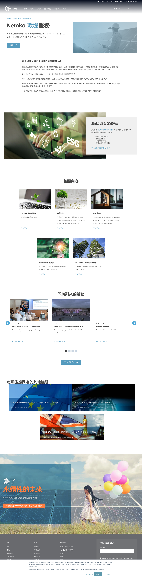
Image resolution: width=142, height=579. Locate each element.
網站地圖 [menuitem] (63, 539)
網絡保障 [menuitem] (37, 526)
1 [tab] (66, 350)
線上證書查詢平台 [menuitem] (40, 557)
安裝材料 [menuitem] (10, 533)
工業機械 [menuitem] (10, 536)
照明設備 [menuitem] (10, 546)
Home (9, 19)
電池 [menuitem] (8, 520)
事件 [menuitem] (64, 9)
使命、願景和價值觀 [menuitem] (66, 516)
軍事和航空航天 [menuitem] (12, 556)
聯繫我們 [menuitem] (63, 543)
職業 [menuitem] (61, 526)
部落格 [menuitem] (56, 9)
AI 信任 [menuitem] (36, 529)
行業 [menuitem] (32, 9)
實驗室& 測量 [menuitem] (11, 543)
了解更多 (24, 228)
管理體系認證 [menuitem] (38, 533)
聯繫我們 (13, 45)
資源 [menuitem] (39, 9)
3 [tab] (73, 350)
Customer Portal (105, 2)
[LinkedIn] (114, 9)
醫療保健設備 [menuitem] (11, 553)
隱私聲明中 (112, 530)
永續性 (15, 19)
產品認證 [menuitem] (37, 520)
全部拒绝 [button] (107, 574)
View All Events (71, 361)
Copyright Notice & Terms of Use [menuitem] (71, 533)
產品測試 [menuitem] (37, 523)
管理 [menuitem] (61, 523)
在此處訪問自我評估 (100, 148)
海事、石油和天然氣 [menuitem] (13, 549)
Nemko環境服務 (25, 19)
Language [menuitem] (119, 2)
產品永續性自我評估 (106, 130)
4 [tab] (76, 350)
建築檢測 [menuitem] (10, 523)
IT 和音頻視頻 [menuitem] (11, 539)
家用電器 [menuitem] (10, 529)
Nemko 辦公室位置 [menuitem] (66, 520)
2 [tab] (69, 350)
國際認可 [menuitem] (37, 516)
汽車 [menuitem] (8, 516)
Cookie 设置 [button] (89, 574)
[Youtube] (119, 9)
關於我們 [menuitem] (47, 9)
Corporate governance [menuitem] (67, 536)
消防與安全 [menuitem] (10, 526)
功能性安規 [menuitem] (38, 539)
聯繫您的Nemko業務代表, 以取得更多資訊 (24, 477)
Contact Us (131, 2)
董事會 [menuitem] (62, 529)
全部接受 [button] (98, 574)
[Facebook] (116, 9)
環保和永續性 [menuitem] (38, 543)
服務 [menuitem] (25, 9)
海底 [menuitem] (8, 559)
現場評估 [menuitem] (37, 536)
